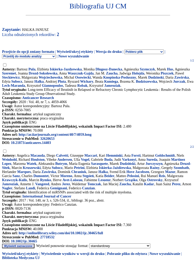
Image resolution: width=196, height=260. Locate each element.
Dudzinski (156, 77)
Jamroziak (112, 86)
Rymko (45, 180)
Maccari (90, 155)
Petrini (79, 168)
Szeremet (9, 73)
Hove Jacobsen (137, 172)
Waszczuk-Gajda (81, 73)
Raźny (155, 168)
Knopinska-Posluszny (119, 77)
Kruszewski (32, 168)
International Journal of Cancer (46, 196)
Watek (31, 164)
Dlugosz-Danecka (108, 69)
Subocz (16, 81)
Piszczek (167, 73)
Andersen (64, 160)
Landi (30, 188)
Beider (109, 176)
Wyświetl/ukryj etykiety (75, 52)
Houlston (37, 160)
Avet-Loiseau (72, 180)
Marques (24, 172)
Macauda (37, 155)
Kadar (149, 184)
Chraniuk (78, 172)
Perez (176, 184)
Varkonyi (129, 160)
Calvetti (62, 155)
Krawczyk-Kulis (14, 180)
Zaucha (111, 73)
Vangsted (42, 184)
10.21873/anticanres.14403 (31, 143)
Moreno (66, 176)
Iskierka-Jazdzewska (66, 69)
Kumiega (111, 81)
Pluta (62, 81)
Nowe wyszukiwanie (73, 56)
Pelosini (133, 176)
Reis (162, 176)
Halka (39, 81)
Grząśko (131, 180)
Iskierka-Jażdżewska (115, 168)
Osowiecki (83, 77)
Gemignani (58, 188)
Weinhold (9, 160)
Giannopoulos (52, 86)
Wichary (86, 81)
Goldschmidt (165, 155)
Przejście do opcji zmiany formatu (28, 52)
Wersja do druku (109, 52)
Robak (82, 86)
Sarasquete (99, 164)
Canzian (88, 188)
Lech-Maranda (13, 86)
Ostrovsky (155, 180)
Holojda (138, 73)
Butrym (61, 164)
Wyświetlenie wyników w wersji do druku (73, 254)
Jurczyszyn (154, 164)
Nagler (7, 188)
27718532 (47, 237)
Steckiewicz (11, 77)
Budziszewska (146, 81)
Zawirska (181, 77)
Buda (108, 160)
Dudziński (128, 164)
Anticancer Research (38, 98)
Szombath (181, 168)
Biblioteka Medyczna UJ (21, 258)
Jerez (66, 184)
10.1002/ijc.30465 (24, 241)
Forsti (136, 155)
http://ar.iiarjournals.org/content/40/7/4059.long (55, 135)
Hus (170, 69)
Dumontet (41, 176)
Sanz (16, 176)
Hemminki (114, 155)
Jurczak (179, 81)
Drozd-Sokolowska (43, 73)
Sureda (151, 160)
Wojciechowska (50, 77)
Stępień (88, 176)
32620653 (47, 139)
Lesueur (104, 180)
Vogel (85, 160)
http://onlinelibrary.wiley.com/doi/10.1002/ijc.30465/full (61, 233)
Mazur (170, 172)
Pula (31, 69)
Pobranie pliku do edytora (127, 254)
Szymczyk (147, 69)
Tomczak (94, 184)
